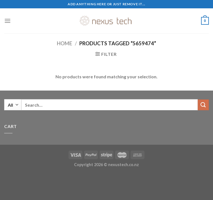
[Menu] (7, 21)
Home (64, 43)
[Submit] (203, 104)
